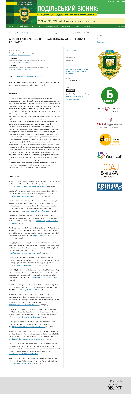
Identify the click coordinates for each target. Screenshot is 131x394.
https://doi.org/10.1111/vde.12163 (27, 290)
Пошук (121, 26)
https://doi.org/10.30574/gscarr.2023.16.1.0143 (28, 327)
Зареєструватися (113, 1)
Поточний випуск (22, 26)
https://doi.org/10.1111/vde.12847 (38, 211)
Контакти (86, 26)
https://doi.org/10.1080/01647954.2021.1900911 (25, 265)
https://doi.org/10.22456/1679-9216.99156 (23, 354)
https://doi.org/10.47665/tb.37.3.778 (42, 278)
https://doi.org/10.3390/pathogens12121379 (24, 253)
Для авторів (66, 26)
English (100, 39)
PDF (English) (72, 50)
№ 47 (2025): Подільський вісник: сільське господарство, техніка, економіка (48, 33)
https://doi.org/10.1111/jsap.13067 (29, 317)
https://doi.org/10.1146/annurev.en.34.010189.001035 (27, 186)
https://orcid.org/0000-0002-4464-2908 (19, 55)
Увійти (123, 1)
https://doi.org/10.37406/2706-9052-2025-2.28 (28, 76)
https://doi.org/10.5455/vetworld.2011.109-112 (25, 196)
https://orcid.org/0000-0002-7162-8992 (19, 62)
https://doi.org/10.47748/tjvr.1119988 (22, 364)
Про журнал (36, 26)
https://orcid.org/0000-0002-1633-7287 (19, 69)
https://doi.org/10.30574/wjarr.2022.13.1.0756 (28, 339)
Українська (101, 42)
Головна (10, 26)
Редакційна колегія (51, 26)
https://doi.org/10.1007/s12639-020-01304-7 (24, 305)
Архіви (77, 26)
